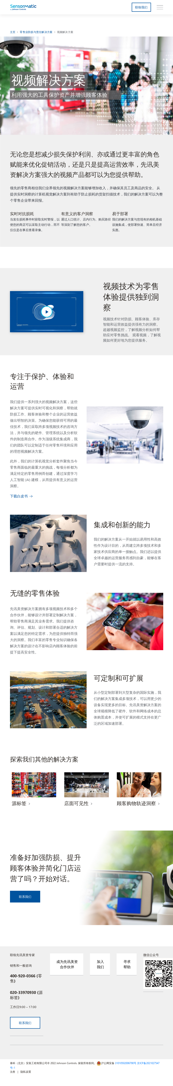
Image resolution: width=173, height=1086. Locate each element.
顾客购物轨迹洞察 (136, 803)
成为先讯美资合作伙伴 (67, 964)
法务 (12, 1071)
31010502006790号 (125, 1063)
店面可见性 (76, 803)
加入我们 (100, 964)
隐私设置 (25, 1071)
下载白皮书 (19, 496)
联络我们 (141, 7)
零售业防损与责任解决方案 (36, 32)
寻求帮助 (127, 964)
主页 (13, 32)
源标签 (19, 803)
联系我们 (25, 897)
